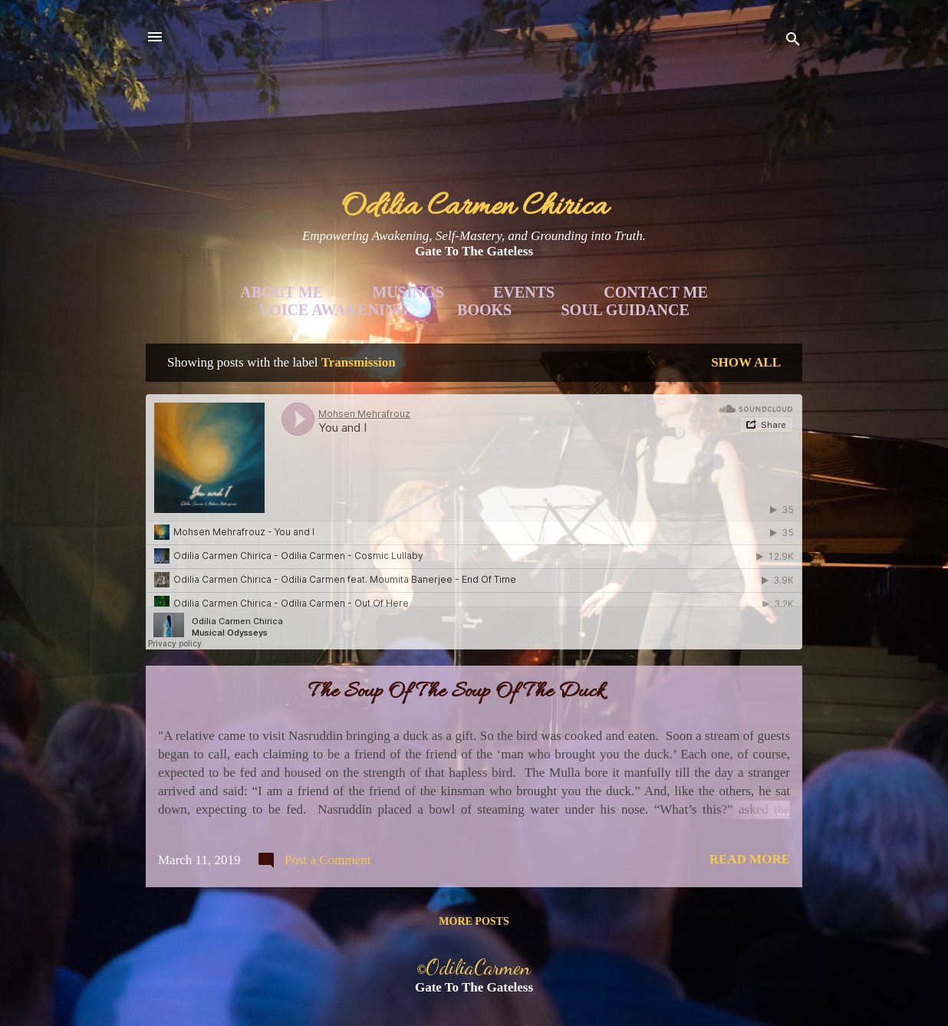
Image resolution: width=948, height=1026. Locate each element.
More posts (474, 921)
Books (484, 309)
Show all (746, 362)
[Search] (793, 41)
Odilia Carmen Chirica (474, 207)
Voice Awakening (333, 309)
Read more (749, 859)
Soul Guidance (625, 309)
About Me (281, 292)
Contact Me (655, 292)
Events (524, 292)
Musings (407, 292)
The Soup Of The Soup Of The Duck (456, 692)
